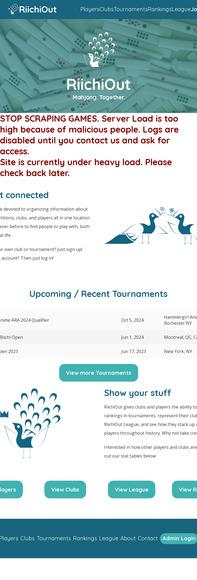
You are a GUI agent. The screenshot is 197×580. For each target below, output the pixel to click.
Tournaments (131, 9)
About (128, 538)
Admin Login (179, 538)
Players (89, 9)
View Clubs (65, 489)
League (181, 9)
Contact (148, 538)
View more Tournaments (98, 372)
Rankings (160, 9)
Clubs (106, 9)
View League (131, 489)
